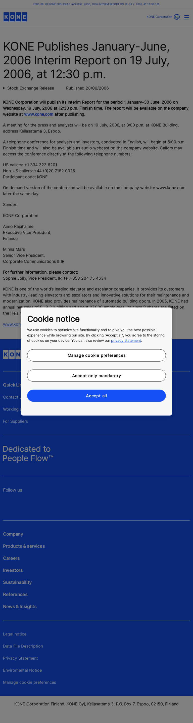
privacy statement (126, 340)
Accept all (96, 395)
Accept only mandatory (96, 375)
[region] (96, 361)
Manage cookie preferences (97, 355)
